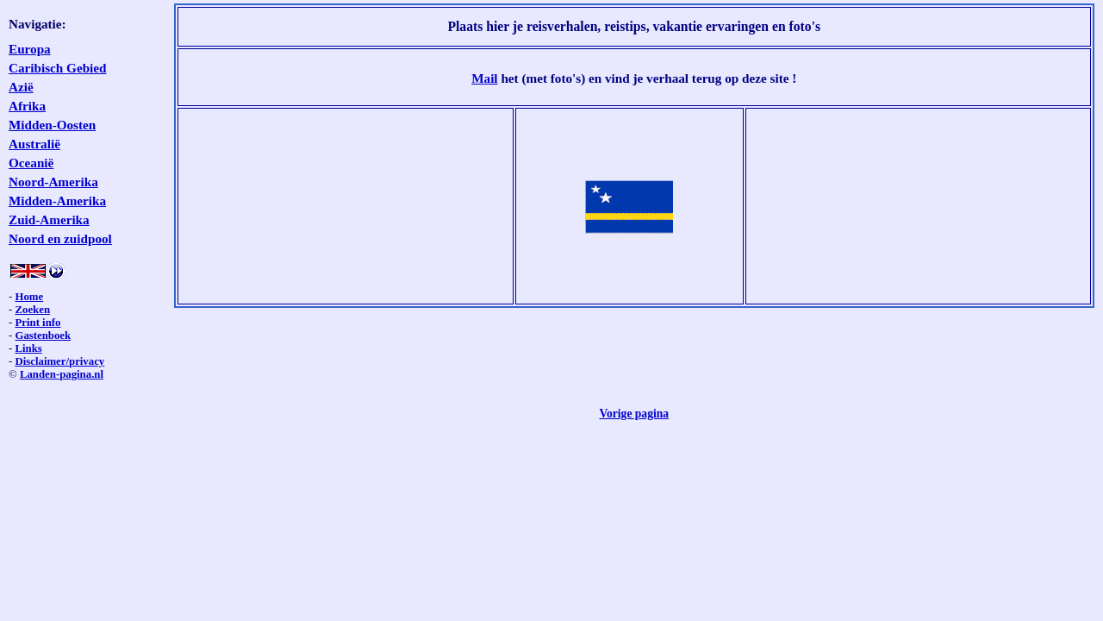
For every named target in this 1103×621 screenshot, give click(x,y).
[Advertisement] (345, 206)
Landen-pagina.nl (61, 374)
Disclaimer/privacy (59, 361)
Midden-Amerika (57, 200)
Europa (30, 48)
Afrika (27, 105)
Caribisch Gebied (58, 67)
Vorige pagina (634, 413)
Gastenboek (43, 335)
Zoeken (32, 310)
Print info (37, 323)
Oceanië (31, 162)
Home (29, 297)
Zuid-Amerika (49, 219)
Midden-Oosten (52, 124)
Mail (484, 78)
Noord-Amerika (53, 181)
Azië (21, 86)
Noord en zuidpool (60, 238)
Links (28, 348)
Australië (34, 143)
